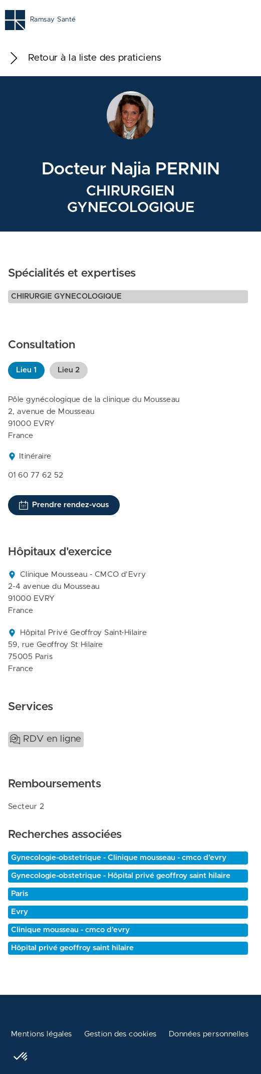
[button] (21, 1057)
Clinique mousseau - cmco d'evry (70, 930)
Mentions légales (41, 1034)
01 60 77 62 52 (36, 475)
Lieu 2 (69, 370)
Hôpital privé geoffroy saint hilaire (72, 948)
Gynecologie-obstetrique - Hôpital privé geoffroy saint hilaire (120, 876)
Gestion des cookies (120, 1034)
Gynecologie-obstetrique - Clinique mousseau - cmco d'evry (118, 858)
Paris (19, 894)
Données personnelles (209, 1034)
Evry (19, 912)
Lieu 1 (26, 370)
